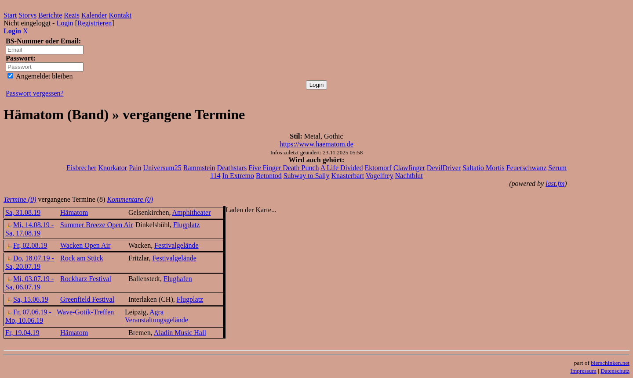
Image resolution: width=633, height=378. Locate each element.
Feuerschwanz (526, 167)
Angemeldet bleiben (40, 76)
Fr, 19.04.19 (22, 332)
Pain (135, 167)
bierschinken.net (610, 363)
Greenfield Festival (87, 299)
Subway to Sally (307, 175)
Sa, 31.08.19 (22, 212)
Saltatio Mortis (483, 167)
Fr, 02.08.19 (26, 245)
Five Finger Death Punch (283, 167)
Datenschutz (614, 370)
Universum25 (162, 167)
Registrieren (94, 23)
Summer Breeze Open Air (96, 224)
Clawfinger (409, 167)
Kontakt (120, 15)
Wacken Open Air (85, 245)
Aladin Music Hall (180, 332)
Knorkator (112, 167)
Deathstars (232, 167)
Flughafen (178, 278)
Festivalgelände (176, 245)
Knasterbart (347, 175)
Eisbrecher (81, 167)
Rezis (72, 15)
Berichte (50, 15)
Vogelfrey (379, 175)
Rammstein (199, 167)
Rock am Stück (81, 258)
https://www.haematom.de (316, 144)
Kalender (94, 15)
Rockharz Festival (85, 278)
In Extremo (238, 175)
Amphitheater (191, 212)
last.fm (555, 183)
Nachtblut (409, 175)
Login (64, 23)
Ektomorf (378, 167)
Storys (27, 15)
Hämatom (74, 212)
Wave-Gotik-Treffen (85, 312)
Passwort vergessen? (35, 93)
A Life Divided (341, 167)
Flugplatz (186, 224)
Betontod (269, 175)
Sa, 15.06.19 (26, 299)
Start (10, 15)
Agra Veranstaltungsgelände (156, 316)
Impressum (584, 370)
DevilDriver (444, 167)
